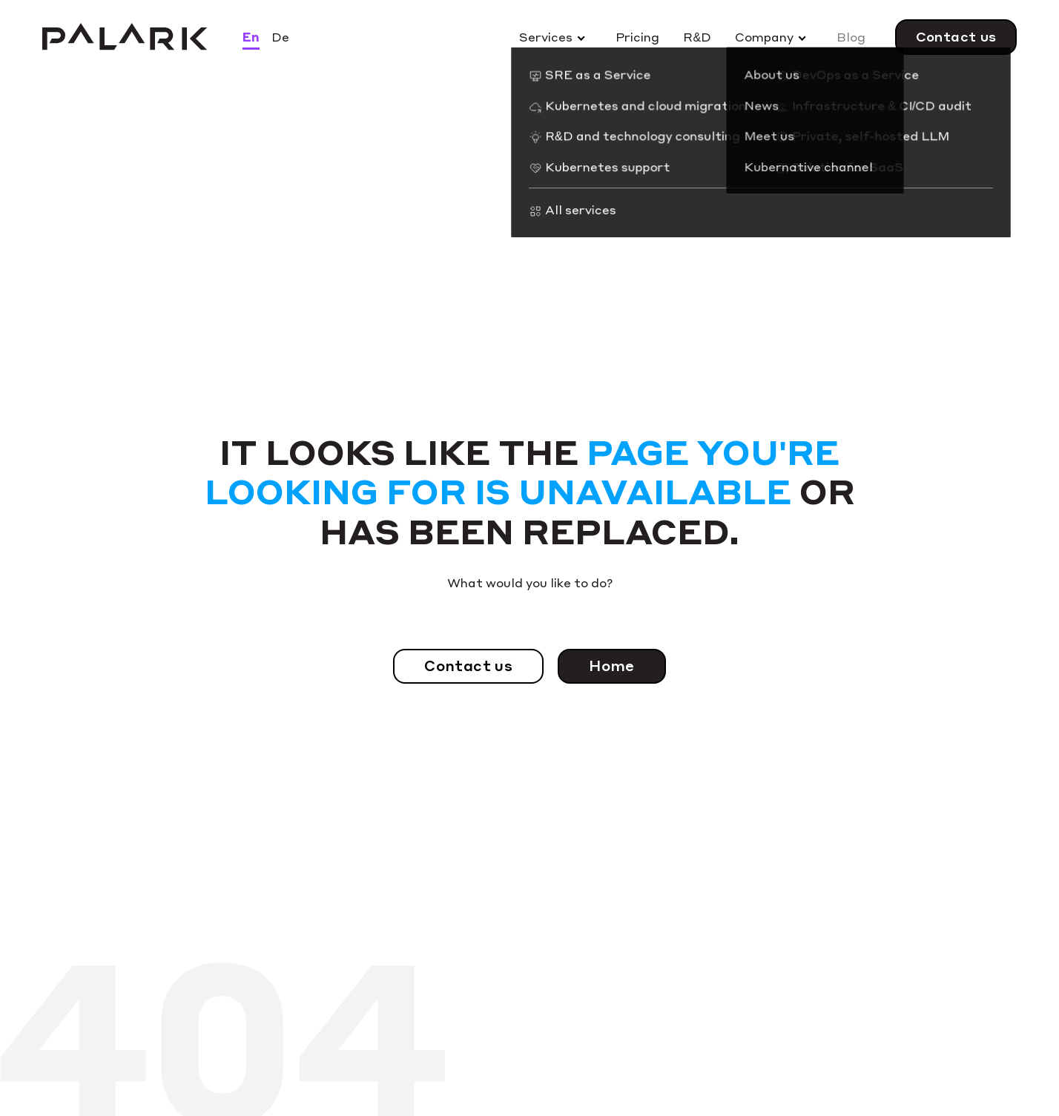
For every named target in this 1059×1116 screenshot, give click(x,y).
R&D (697, 36)
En (251, 37)
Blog (851, 36)
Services (546, 36)
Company (764, 36)
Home (612, 665)
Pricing (637, 36)
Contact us (956, 36)
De (280, 37)
